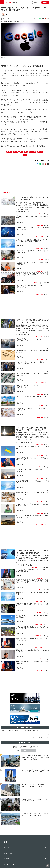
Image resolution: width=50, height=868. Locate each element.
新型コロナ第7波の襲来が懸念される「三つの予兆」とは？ (32, 321)
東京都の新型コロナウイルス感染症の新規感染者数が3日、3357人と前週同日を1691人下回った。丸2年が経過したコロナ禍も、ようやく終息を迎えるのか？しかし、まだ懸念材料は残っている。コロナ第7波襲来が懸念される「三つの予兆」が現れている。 (32, 328)
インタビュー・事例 (9, 864)
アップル (9, 152)
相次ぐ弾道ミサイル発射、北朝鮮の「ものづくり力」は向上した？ (32, 470)
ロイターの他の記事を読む (42, 161)
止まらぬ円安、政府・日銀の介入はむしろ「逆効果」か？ (32, 198)
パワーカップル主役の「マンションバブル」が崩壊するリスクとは (32, 582)
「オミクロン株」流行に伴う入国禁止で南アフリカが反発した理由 (32, 570)
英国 (21, 152)
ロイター (8, 14)
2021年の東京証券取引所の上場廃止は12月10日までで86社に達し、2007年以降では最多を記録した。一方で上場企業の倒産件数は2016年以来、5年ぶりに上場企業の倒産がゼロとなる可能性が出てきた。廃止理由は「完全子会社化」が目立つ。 (32, 558)
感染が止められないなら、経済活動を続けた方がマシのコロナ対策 (32, 493)
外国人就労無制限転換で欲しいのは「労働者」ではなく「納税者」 (32, 628)
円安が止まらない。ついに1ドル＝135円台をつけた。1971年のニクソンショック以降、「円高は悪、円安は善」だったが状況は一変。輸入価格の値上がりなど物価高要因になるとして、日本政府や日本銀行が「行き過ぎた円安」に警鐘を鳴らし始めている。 (32, 205)
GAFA (25, 154)
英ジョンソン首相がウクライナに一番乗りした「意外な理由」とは (31, 363)
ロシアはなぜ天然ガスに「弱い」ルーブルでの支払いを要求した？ (32, 374)
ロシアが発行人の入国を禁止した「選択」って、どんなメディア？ (32, 286)
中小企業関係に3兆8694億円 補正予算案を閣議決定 (32, 593)
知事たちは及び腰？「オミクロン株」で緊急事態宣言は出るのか (32, 505)
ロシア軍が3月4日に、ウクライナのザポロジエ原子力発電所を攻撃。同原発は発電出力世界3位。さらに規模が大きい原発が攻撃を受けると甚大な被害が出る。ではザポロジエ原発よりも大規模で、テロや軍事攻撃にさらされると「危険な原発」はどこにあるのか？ (32, 436)
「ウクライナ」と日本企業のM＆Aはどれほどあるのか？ (32, 447)
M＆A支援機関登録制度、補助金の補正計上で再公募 (32, 482)
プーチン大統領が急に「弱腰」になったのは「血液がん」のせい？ (32, 275)
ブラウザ (40, 152)
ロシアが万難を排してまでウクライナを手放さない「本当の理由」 (32, 459)
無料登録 (45, 2)
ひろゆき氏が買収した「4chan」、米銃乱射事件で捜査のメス (32, 263)
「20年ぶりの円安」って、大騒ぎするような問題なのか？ (32, 217)
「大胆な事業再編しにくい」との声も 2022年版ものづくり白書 (32, 228)
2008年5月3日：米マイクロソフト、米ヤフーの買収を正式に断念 (20, 731)
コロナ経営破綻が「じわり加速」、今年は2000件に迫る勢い (32, 351)
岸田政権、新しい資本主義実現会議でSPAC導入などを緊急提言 (32, 651)
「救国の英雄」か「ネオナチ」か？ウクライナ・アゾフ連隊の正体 (32, 340)
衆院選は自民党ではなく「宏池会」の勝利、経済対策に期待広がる (32, 662)
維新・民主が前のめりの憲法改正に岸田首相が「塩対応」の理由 (31, 639)
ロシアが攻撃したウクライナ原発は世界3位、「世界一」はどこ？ (32, 428)
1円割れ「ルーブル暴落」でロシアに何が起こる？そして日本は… (32, 409)
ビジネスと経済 (20, 212)
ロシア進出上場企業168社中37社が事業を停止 (32, 397)
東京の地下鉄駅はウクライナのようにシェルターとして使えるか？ (32, 386)
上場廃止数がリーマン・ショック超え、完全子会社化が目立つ (32, 551)
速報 (5, 842)
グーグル (16, 152)
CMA (26, 152)
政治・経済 (29, 212)
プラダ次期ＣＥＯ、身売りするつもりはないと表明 (32, 605)
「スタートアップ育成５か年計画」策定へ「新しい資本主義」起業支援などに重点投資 (32, 240)
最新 (18, 751)
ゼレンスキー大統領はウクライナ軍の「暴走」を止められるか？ (32, 251)
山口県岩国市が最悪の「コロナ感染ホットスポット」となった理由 (32, 516)
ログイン (36, 2)
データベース (8, 847)
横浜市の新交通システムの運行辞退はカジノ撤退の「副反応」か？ (32, 616)
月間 (32, 751)
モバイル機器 (32, 152)
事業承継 (6, 859)
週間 (25, 751)
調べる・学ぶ (8, 853)
